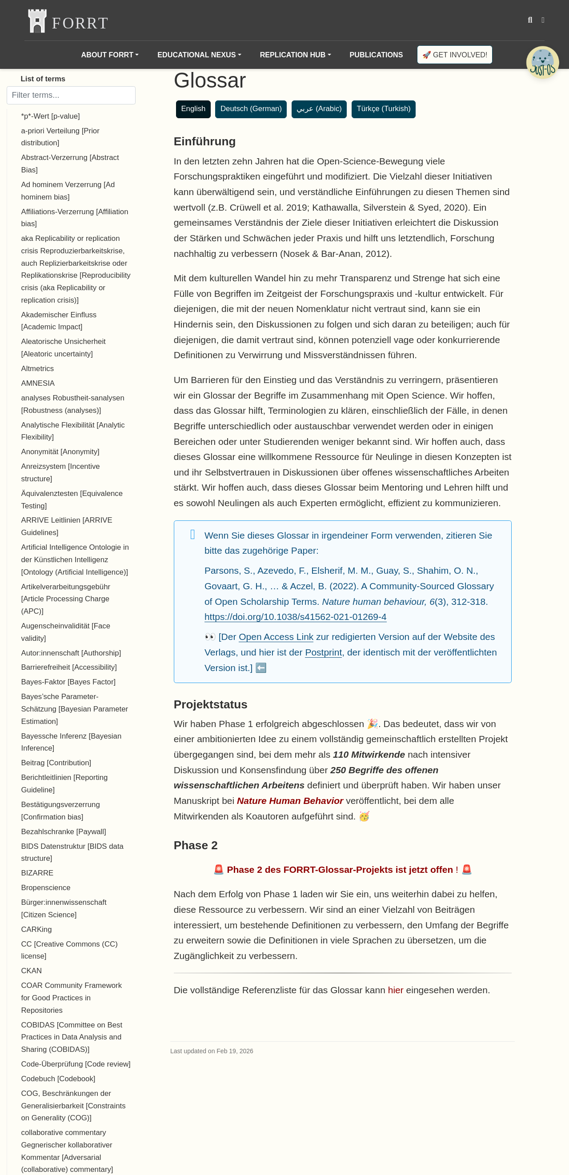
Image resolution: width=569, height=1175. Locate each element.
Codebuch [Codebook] (58, 1079)
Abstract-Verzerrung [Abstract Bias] (70, 163)
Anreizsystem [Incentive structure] (60, 472)
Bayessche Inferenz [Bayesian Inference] (71, 742)
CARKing (36, 929)
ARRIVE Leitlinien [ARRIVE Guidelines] (66, 526)
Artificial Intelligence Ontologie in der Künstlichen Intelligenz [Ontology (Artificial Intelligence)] (75, 559)
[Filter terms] (71, 95)
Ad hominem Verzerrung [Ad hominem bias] (68, 190)
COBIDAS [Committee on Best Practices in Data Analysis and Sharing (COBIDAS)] (72, 1037)
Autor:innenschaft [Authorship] (71, 653)
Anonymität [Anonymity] (60, 452)
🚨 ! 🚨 (343, 869)
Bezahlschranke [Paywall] (63, 831)
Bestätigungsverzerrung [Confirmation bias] (60, 810)
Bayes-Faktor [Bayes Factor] (68, 682)
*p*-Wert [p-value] (50, 116)
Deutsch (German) (251, 108)
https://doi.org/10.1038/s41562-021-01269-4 (295, 616)
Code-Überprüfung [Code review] (76, 1064)
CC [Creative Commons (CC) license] (69, 950)
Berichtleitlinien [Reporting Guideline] (64, 783)
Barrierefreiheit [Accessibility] (69, 667)
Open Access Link (276, 636)
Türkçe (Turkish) (384, 108)
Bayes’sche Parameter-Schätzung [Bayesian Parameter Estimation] (74, 708)
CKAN (31, 971)
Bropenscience (46, 887)
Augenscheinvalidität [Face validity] (66, 632)
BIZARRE (37, 873)
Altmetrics (37, 368)
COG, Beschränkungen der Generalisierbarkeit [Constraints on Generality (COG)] (73, 1105)
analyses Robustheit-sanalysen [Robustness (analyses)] (72, 404)
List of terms (43, 79)
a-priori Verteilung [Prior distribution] (60, 137)
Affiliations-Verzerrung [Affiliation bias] (74, 218)
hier (396, 990)
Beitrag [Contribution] (56, 763)
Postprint (323, 652)
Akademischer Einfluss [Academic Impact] (59, 321)
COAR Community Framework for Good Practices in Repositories (71, 997)
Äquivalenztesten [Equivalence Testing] (72, 499)
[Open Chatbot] (542, 62)
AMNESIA (38, 383)
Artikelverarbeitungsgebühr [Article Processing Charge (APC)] (66, 599)
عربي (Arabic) (319, 108)
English (193, 108)
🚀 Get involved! (455, 55)
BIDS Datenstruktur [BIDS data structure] (72, 852)
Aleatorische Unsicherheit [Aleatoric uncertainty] (63, 347)
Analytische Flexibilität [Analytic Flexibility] (73, 431)
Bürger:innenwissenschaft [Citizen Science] (64, 908)
